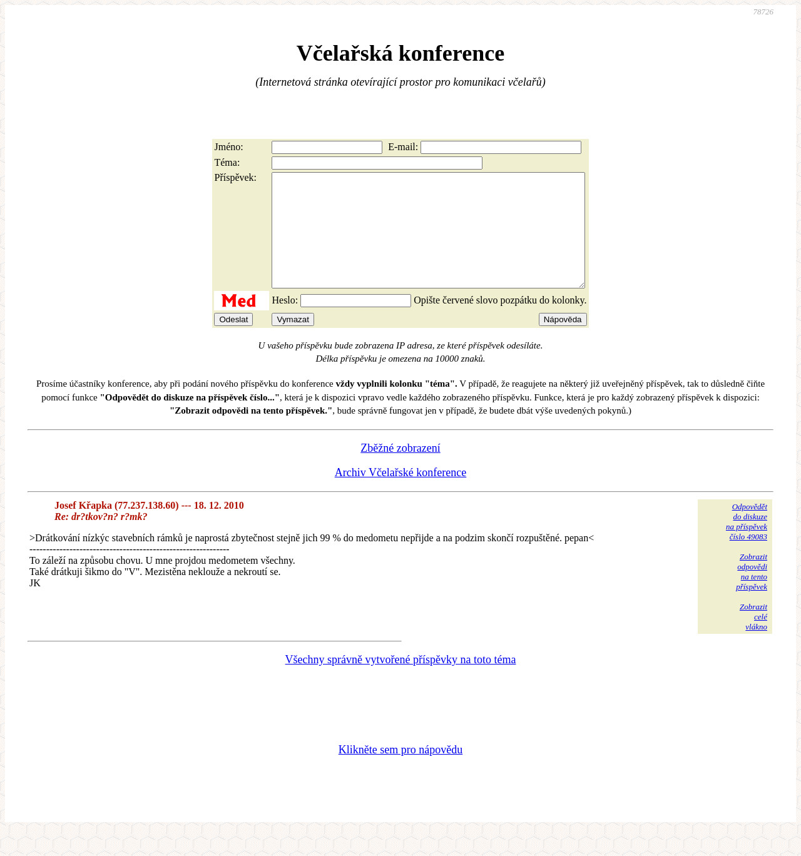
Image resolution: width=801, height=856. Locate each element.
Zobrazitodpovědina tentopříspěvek (751, 594)
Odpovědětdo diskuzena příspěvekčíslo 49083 (746, 544)
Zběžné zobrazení (400, 470)
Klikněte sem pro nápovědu (400, 772)
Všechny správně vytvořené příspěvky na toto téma (400, 682)
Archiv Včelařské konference (401, 495)
